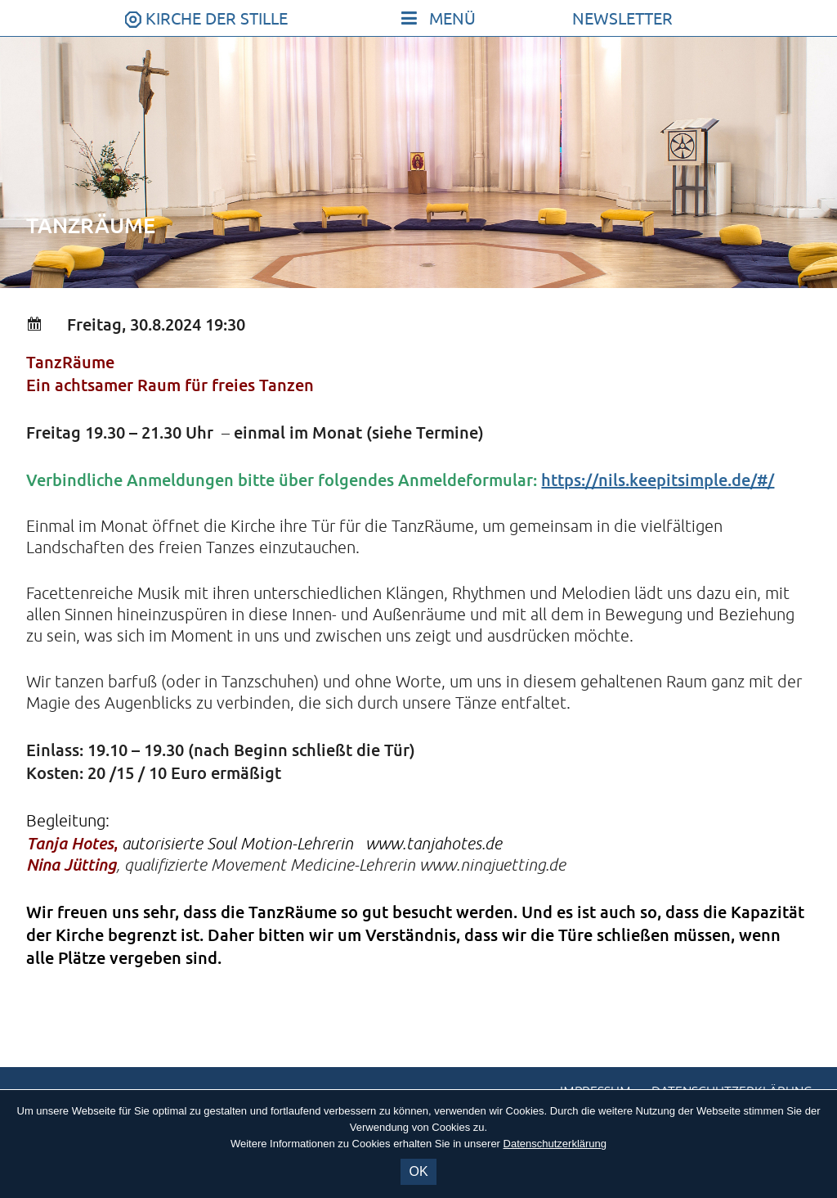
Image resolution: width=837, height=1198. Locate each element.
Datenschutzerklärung (555, 1143)
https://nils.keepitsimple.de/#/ (657, 479)
